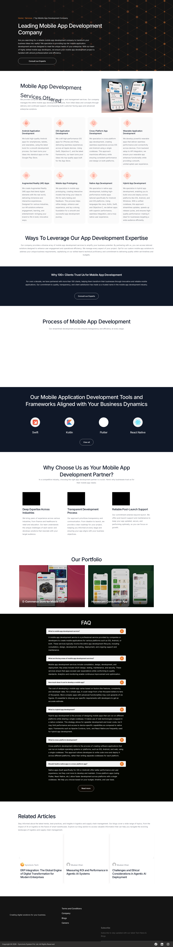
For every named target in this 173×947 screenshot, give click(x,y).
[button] (19, 858)
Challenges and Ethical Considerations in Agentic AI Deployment (129, 874)
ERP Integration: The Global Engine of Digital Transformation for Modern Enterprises (41, 874)
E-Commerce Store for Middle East (43, 601)
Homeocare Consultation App (109, 601)
